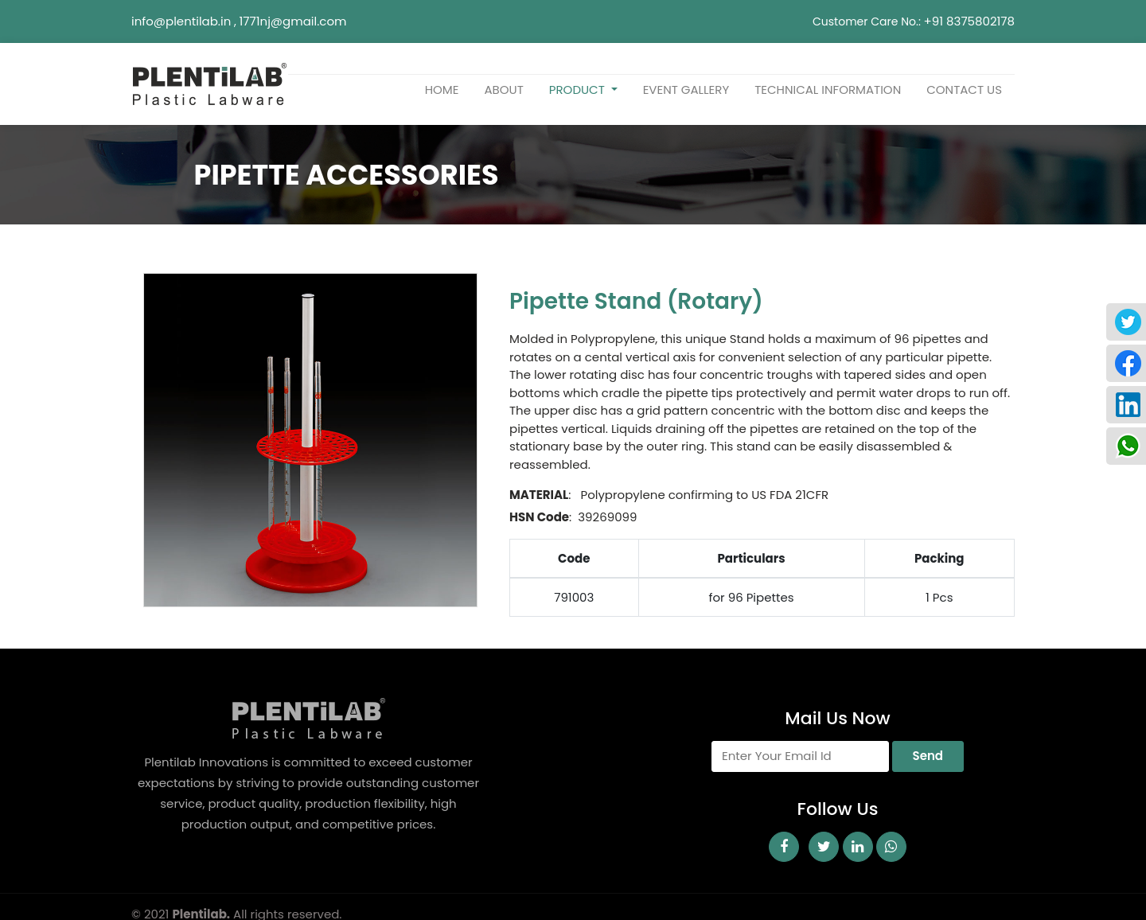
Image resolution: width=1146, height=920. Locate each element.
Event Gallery (686, 89)
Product (578, 89)
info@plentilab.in (181, 21)
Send (928, 755)
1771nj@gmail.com (293, 21)
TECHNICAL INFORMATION (827, 89)
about (503, 89)
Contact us (964, 89)
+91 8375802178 (969, 21)
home (442, 89)
